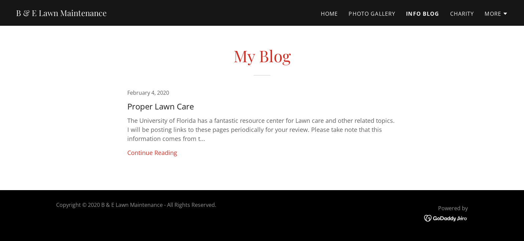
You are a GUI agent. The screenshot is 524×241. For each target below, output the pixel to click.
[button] (496, 14)
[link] (61, 14)
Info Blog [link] (422, 13)
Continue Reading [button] (152, 153)
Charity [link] (462, 13)
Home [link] (329, 13)
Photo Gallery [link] (372, 13)
